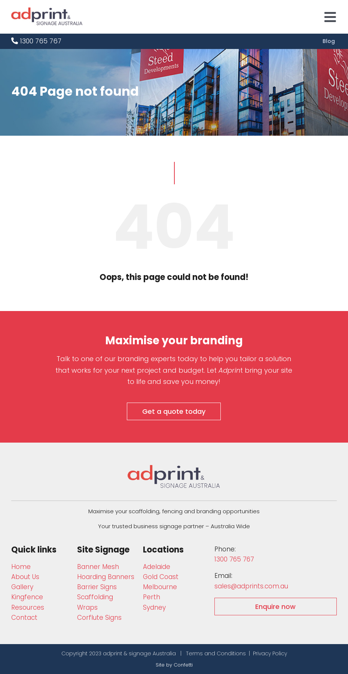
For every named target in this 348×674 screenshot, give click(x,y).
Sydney (154, 607)
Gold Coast (160, 576)
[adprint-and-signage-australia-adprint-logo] (174, 468)
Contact (24, 617)
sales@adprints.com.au (251, 586)
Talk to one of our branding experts (116, 358)
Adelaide (156, 566)
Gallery (22, 586)
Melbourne (160, 586)
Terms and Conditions (216, 653)
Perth (151, 597)
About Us (25, 576)
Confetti (183, 664)
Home (21, 566)
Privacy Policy (270, 653)
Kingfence (27, 597)
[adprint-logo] (47, 10)
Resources (27, 607)
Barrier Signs (97, 586)
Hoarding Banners (105, 576)
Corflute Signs (99, 617)
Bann (98, 566)
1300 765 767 (36, 41)
